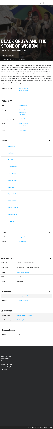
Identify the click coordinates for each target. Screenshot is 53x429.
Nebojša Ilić (11, 187)
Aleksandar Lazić (23, 110)
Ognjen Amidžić (12, 200)
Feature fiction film (7, 55)
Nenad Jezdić (11, 146)
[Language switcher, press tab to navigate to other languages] (45, 3)
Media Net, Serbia (21, 320)
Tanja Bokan (11, 221)
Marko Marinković (23, 105)
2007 (13, 55)
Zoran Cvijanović (12, 173)
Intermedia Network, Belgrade (24, 315)
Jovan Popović (22, 114)
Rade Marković (22, 112)
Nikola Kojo (11, 153)
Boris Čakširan (22, 241)
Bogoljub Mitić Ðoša (13, 194)
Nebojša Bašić (22, 119)
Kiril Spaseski (22, 237)
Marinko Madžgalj (12, 166)
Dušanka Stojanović (13, 207)
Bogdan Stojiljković (23, 90)
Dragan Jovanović (12, 180)
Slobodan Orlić (22, 126)
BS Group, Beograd (23, 88)
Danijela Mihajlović (12, 214)
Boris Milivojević (12, 160)
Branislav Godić (22, 130)
